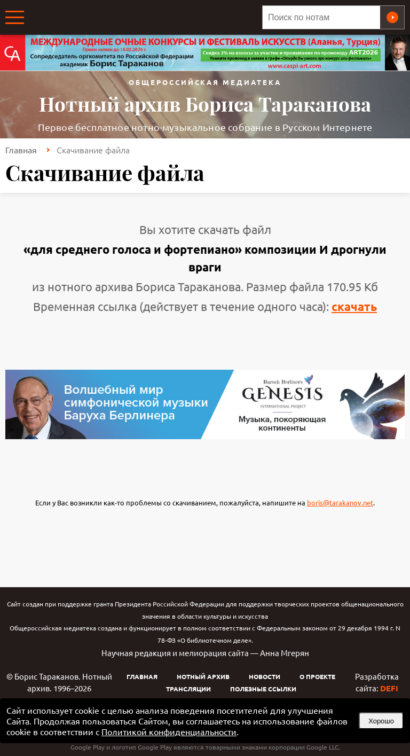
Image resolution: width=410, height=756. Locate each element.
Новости (264, 676)
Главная (21, 149)
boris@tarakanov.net (340, 502)
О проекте (317, 676)
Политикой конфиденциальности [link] (168, 731)
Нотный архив (203, 676)
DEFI (389, 688)
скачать (354, 306)
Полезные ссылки (263, 688)
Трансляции (188, 688)
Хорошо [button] (381, 721)
